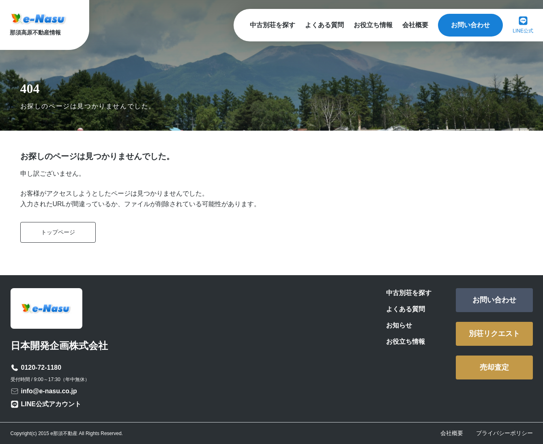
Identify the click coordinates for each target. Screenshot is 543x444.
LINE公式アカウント (51, 404)
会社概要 (415, 25)
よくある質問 (324, 25)
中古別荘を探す (272, 25)
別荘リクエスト (494, 334)
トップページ (58, 232)
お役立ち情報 (373, 25)
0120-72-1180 (41, 367)
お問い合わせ (470, 25)
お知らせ (399, 325)
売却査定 (494, 367)
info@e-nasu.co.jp (49, 391)
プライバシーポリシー (504, 433)
